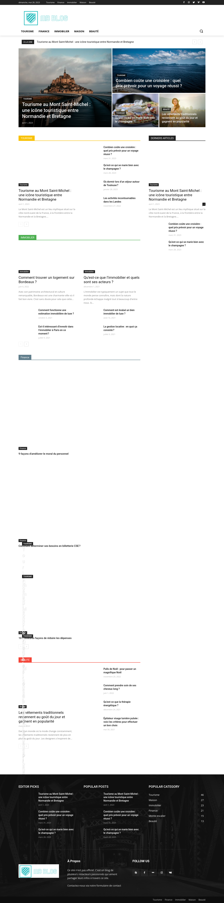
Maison (192, 899)
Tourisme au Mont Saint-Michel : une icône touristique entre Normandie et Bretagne (85, 41)
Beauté (166, 109)
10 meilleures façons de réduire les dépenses (45, 638)
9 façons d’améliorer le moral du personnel (44, 453)
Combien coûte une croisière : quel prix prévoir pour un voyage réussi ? (120, 151)
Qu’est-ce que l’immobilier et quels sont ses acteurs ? (111, 279)
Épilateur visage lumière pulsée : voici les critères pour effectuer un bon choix (121, 722)
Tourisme (27, 99)
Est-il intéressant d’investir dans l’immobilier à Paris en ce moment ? (55, 330)
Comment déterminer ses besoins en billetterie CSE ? (49, 546)
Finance (23, 448)
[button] (201, 31)
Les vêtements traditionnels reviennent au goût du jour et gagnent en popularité (42, 716)
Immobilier (24, 271)
